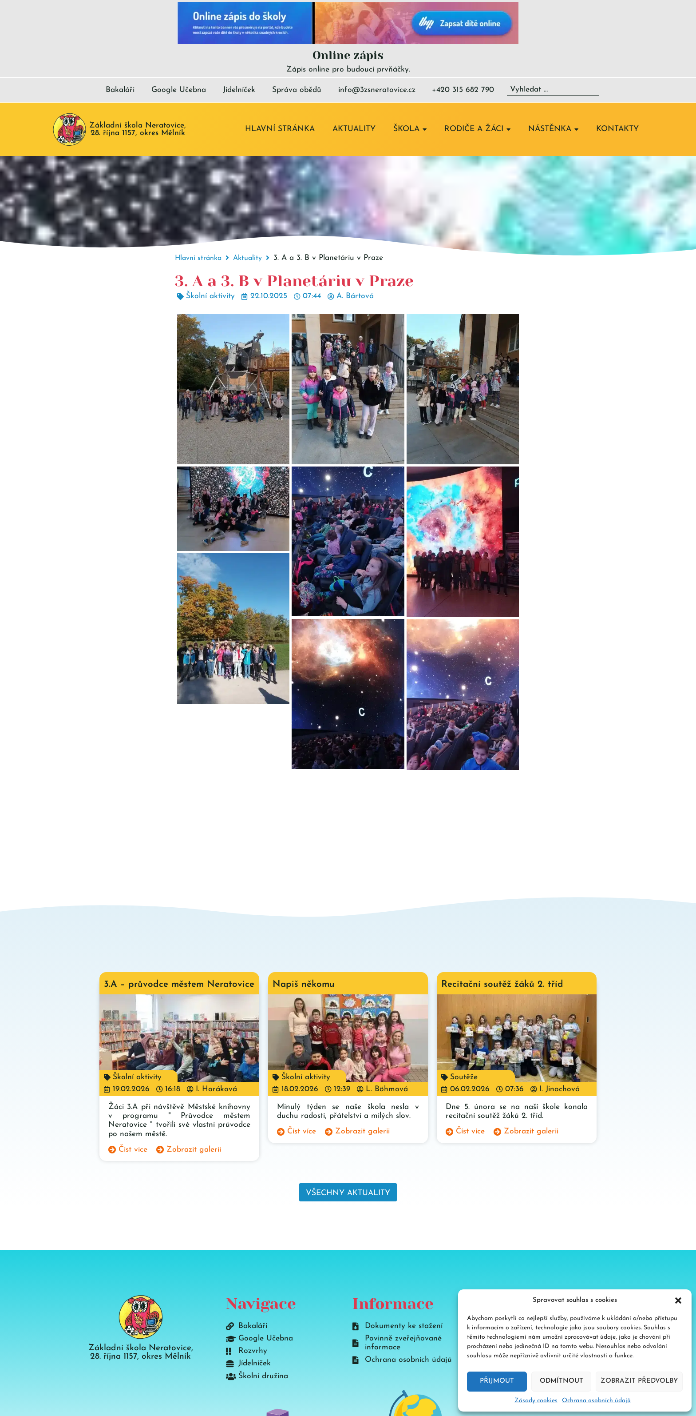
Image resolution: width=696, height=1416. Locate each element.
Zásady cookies (536, 1400)
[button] (678, 1300)
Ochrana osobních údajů (596, 1400)
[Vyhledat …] (553, 90)
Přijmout (497, 1381)
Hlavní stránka (198, 258)
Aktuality (247, 258)
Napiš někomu (304, 984)
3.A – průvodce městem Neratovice (179, 984)
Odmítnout (561, 1381)
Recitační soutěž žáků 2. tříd (502, 984)
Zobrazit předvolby (639, 1381)
